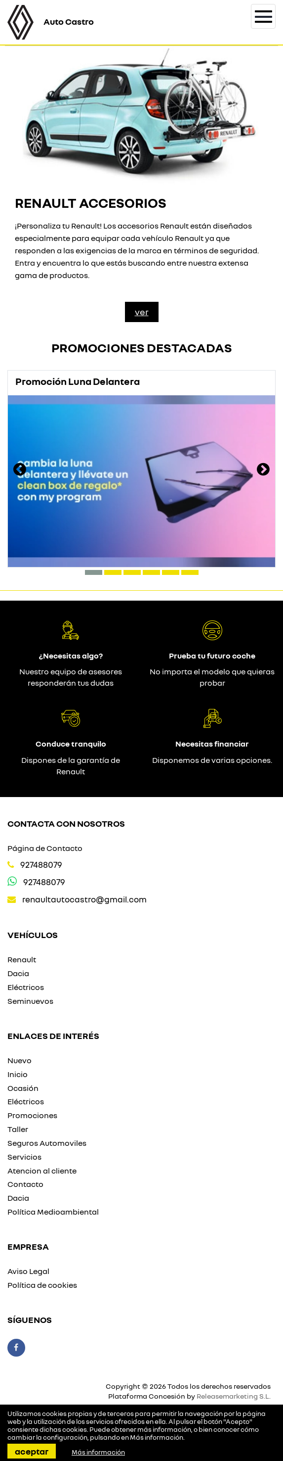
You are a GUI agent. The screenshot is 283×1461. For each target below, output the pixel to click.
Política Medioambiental (53, 1212)
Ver (142, 311)
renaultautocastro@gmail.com (84, 899)
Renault (21, 959)
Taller (17, 1129)
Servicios (24, 1157)
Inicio (17, 1074)
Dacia (18, 973)
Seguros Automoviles (46, 1143)
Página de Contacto (44, 848)
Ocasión (23, 1088)
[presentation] (19, 470)
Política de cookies (42, 1285)
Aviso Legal (28, 1271)
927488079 (41, 864)
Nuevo (19, 1060)
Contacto (25, 1184)
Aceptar (31, 1451)
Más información (156, 1437)
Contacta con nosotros (66, 823)
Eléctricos (25, 987)
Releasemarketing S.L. (234, 1396)
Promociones (32, 1115)
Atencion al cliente (42, 1171)
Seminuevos (30, 1001)
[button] (93, 572)
